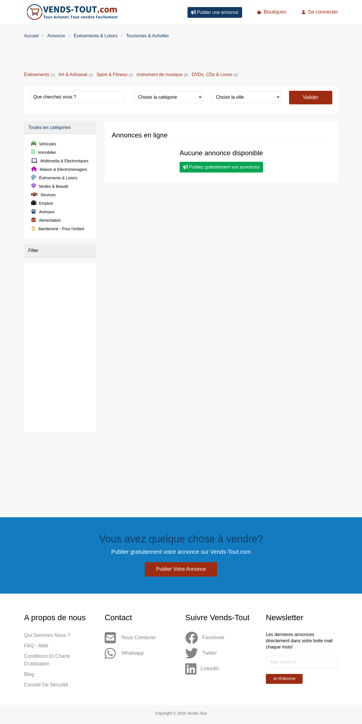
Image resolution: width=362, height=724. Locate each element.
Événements (39, 74)
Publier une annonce (214, 12)
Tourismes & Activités (147, 35)
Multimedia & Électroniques (60, 161)
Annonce (56, 35)
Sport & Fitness (114, 74)
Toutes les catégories (49, 127)
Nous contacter (131, 638)
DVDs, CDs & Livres (215, 74)
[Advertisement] (181, 56)
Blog (29, 676)
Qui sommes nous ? (47, 636)
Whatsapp (124, 653)
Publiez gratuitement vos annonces (221, 167)
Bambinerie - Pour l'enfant (57, 229)
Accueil (31, 35)
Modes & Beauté (49, 186)
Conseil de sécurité (46, 686)
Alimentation (46, 220)
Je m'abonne (284, 678)
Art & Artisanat (75, 74)
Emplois (42, 203)
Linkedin (202, 669)
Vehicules (43, 144)
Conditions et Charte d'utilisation (47, 661)
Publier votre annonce (181, 569)
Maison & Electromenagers (59, 169)
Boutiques (271, 12)
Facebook (205, 638)
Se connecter (320, 12)
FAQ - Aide (36, 646)
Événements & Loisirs (96, 35)
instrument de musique (162, 74)
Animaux (42, 212)
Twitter (201, 653)
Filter (33, 250)
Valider (310, 97)
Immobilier (43, 152)
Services (43, 195)
